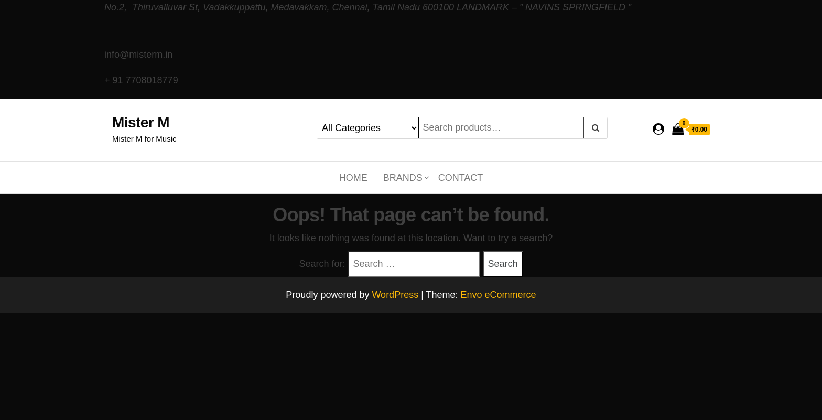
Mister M (140, 122)
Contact (460, 178)
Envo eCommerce (498, 294)
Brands (403, 178)
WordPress (395, 294)
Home (353, 178)
